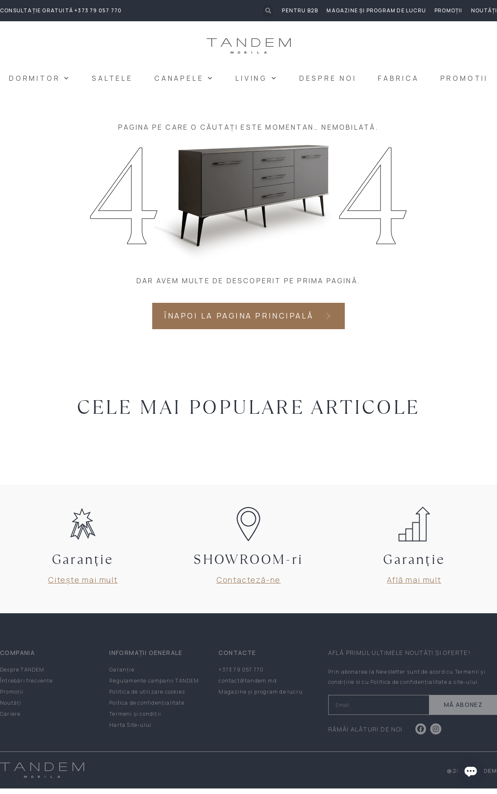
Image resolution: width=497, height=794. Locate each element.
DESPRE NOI (328, 78)
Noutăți (484, 10)
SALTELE (112, 78)
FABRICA (398, 78)
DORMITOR (40, 78)
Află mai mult (414, 585)
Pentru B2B (300, 10)
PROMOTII (464, 78)
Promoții (449, 10)
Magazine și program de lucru (376, 10)
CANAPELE (184, 78)
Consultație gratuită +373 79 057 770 (61, 10)
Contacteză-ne (248, 585)
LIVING (257, 78)
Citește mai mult (83, 585)
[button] (268, 11)
